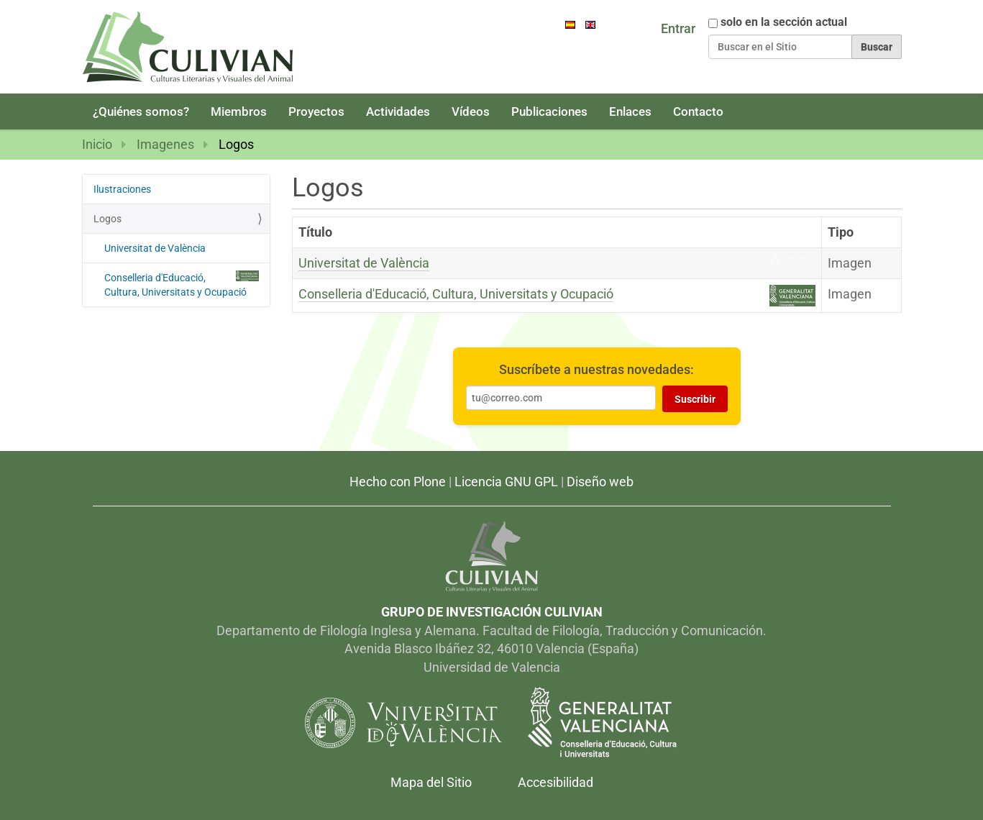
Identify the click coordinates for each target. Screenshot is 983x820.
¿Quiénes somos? (141, 111)
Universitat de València (363, 262)
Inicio (97, 144)
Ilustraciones (122, 189)
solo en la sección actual (784, 22)
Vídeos (471, 111)
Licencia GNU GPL (506, 481)
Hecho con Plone (397, 481)
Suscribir (695, 399)
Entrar (678, 28)
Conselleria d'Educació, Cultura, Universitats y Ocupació (455, 293)
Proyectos (316, 111)
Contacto (698, 111)
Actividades (398, 111)
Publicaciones (549, 111)
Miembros (239, 111)
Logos (107, 218)
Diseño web (600, 481)
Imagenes (165, 144)
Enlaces (630, 111)
